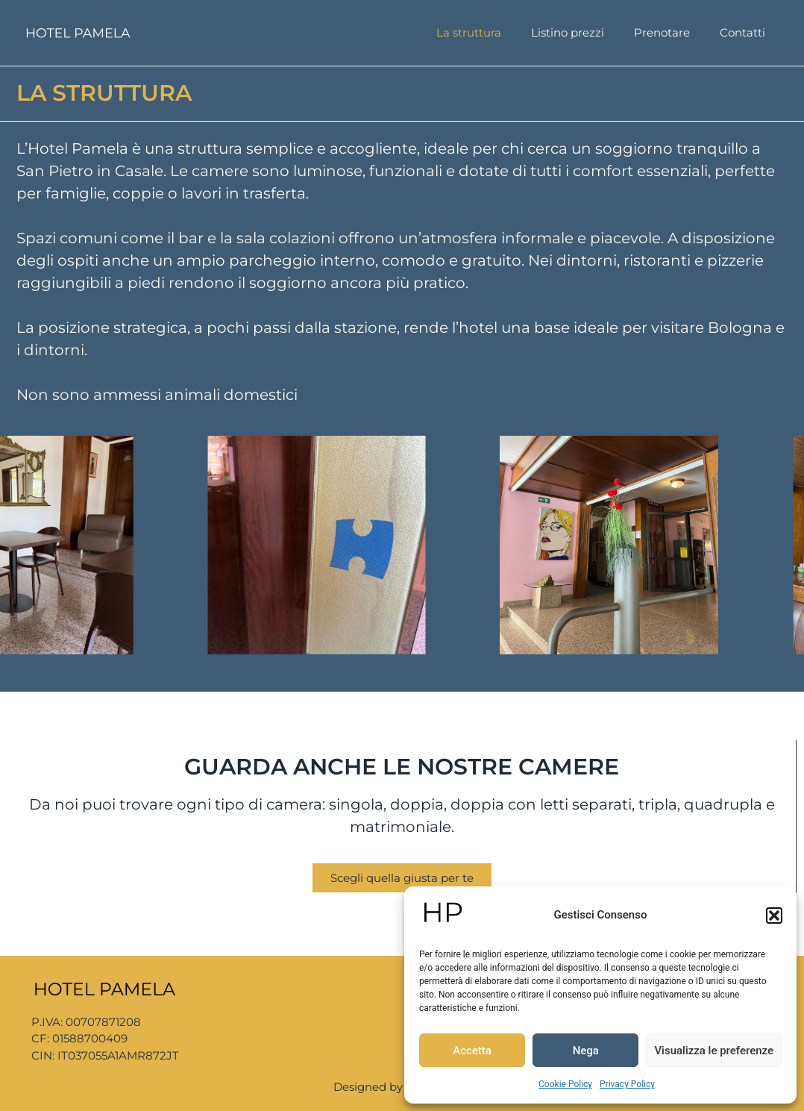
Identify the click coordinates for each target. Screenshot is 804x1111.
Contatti (742, 32)
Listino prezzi (567, 32)
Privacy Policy (627, 1084)
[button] (774, 915)
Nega (586, 1050)
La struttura (468, 32)
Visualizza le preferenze (713, 1050)
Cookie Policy (565, 1084)
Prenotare (662, 32)
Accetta (472, 1050)
